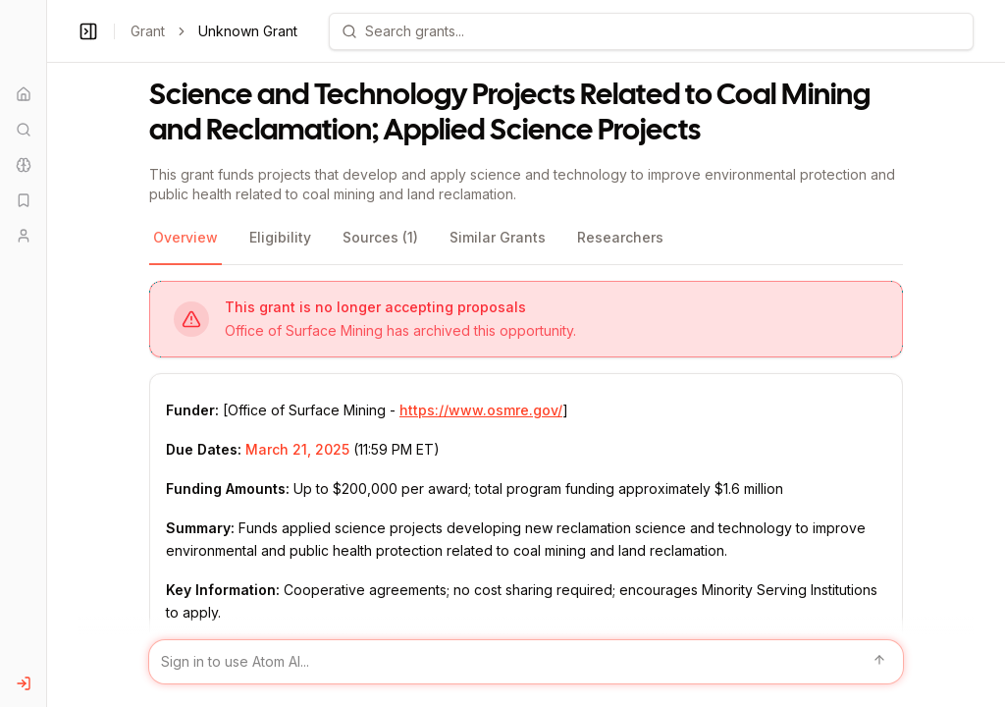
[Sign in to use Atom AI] (526, 661)
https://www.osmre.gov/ (480, 410)
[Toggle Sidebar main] (46, 353)
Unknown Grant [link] (247, 31)
